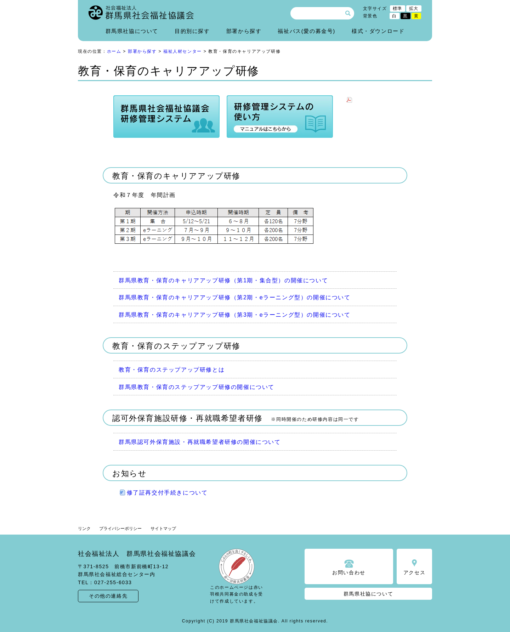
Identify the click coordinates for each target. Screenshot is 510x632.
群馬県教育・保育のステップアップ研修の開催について (196, 387)
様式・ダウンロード (378, 31)
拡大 (414, 8)
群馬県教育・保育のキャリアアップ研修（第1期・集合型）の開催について (223, 280)
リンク (84, 528)
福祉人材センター (182, 51)
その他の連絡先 (108, 596)
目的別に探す (192, 31)
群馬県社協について (132, 31)
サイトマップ (163, 528)
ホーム (114, 51)
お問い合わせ (349, 572)
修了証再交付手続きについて (167, 493)
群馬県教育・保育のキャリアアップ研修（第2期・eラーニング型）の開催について (235, 297)
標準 (397, 8)
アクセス (414, 572)
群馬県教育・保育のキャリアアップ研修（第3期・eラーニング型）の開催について (235, 315)
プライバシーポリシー (120, 528)
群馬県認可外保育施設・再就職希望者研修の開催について (200, 442)
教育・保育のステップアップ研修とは (172, 370)
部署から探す (244, 31)
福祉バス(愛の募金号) (306, 31)
